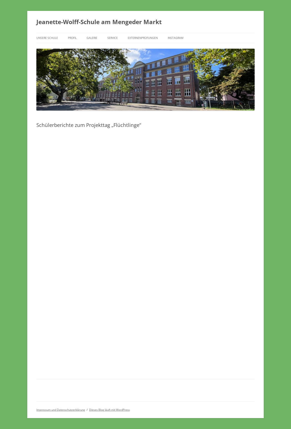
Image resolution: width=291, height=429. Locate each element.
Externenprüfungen (143, 38)
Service (112, 38)
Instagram (175, 38)
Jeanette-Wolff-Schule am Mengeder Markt (99, 22)
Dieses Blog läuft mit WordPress (109, 410)
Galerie (92, 38)
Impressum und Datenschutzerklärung (60, 410)
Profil (72, 38)
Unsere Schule (47, 38)
